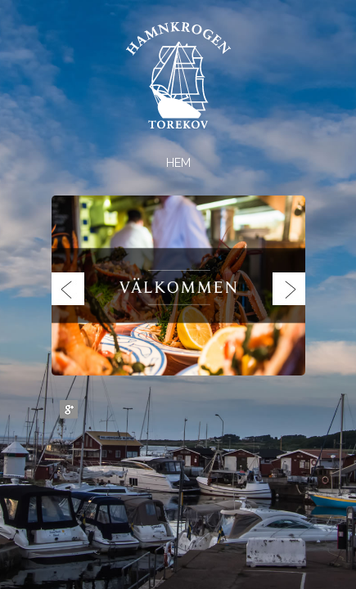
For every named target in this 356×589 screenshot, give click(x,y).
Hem (178, 162)
